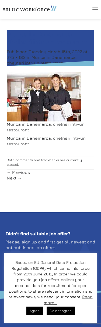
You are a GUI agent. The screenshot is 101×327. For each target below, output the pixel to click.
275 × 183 (16, 57)
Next (14, 177)
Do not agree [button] (61, 310)
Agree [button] (35, 310)
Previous (18, 172)
